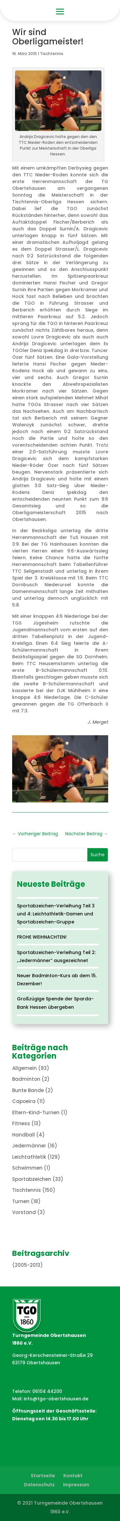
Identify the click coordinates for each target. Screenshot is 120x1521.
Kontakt (73, 1475)
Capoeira (24, 1101)
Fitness (21, 1123)
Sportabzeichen (31, 1179)
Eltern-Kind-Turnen (36, 1112)
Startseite (43, 1475)
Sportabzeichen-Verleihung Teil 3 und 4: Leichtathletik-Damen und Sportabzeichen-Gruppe (56, 914)
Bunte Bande (28, 1090)
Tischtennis (51, 53)
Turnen (20, 1201)
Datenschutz (39, 1484)
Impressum (76, 1484)
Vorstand (24, 1212)
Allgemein (24, 1068)
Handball (23, 1134)
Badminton (26, 1079)
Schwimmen (27, 1167)
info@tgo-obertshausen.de (56, 1399)
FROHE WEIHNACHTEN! (42, 937)
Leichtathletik (29, 1157)
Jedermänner (29, 1145)
